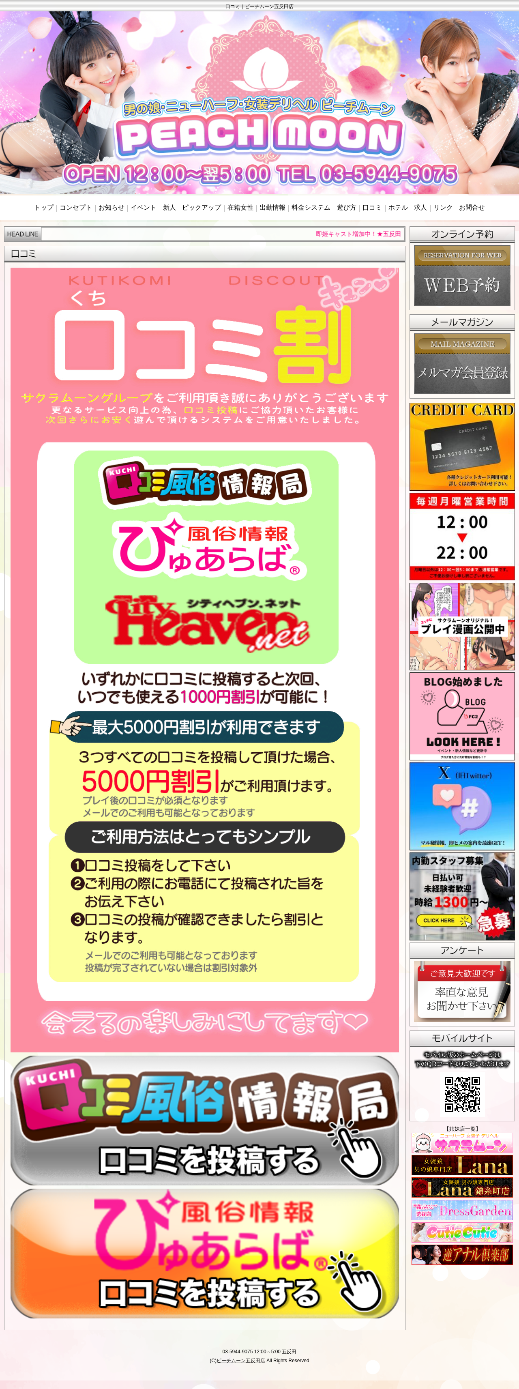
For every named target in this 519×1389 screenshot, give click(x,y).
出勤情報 (272, 207)
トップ (44, 207)
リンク (443, 207)
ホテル (398, 207)
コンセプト (76, 207)
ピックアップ (201, 207)
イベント (144, 207)
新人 (169, 207)
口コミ (372, 207)
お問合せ (472, 207)
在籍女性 (240, 207)
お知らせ (111, 207)
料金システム (311, 207)
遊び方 (346, 207)
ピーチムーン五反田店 (241, 1360)
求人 (420, 207)
